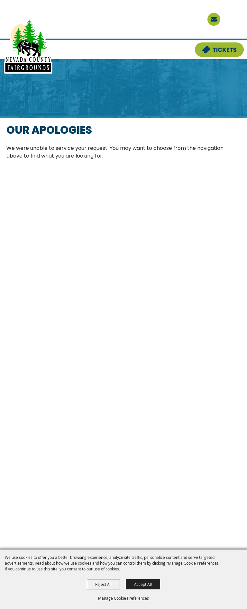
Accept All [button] (143, 584)
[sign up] (213, 19)
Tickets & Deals (215, 46)
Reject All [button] (103, 584)
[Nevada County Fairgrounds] (28, 46)
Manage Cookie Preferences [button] (123, 598)
